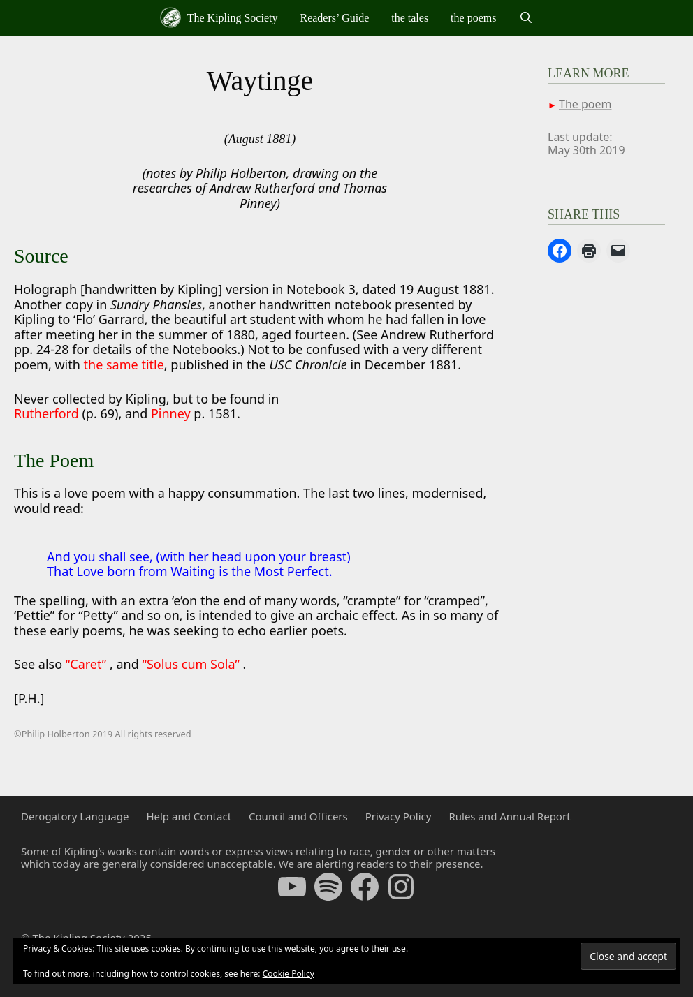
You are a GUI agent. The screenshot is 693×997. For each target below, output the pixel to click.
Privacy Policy (398, 816)
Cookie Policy (288, 974)
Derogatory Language (75, 816)
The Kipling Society (218, 17)
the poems (473, 18)
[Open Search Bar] (525, 18)
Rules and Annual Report (509, 816)
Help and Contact (188, 816)
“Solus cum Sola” (192, 664)
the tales (409, 18)
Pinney (171, 413)
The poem (585, 104)
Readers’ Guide (334, 18)
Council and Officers (298, 816)
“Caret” (88, 664)
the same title (124, 364)
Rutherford (48, 413)
